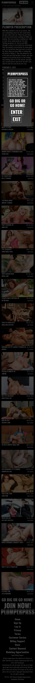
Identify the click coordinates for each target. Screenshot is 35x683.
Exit (17, 119)
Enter (16, 111)
